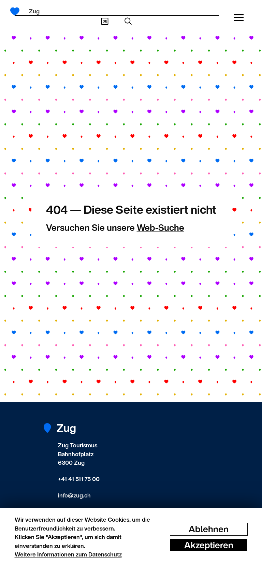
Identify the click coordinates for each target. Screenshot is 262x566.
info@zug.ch (74, 495)
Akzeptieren (208, 544)
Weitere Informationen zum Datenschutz (68, 554)
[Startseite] (17, 11)
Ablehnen (209, 529)
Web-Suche (160, 227)
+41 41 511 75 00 (79, 479)
